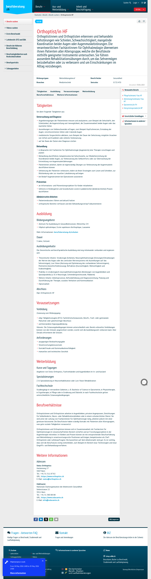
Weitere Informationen (67, 95)
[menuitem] (42, 6)
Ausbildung (55, 91)
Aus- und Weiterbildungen (41, 553)
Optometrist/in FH (130, 104)
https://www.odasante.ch (52, 497)
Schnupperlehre (15, 557)
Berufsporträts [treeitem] (12, 62)
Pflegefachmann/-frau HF (133, 95)
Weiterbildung (88, 91)
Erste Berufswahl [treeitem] (13, 33)
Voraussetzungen (71, 91)
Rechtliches (132, 569)
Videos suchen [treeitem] (12, 28)
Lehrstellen (14, 553)
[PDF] (139, 21)
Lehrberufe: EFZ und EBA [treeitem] (16, 39)
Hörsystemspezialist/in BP (133, 108)
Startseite (38, 15)
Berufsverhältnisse (45, 95)
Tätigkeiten (42, 91)
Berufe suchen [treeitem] (12, 21)
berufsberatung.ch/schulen (66, 232)
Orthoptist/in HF (67, 15)
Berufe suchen (54, 15)
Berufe (45, 15)
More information (18, 573)
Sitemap (125, 569)
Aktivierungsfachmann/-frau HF (134, 100)
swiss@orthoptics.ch (52, 479)
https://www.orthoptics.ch (52, 476)
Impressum (140, 569)
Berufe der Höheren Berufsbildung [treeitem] (14, 46)
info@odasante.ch (51, 500)
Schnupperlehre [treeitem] (12, 68)
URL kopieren (114, 519)
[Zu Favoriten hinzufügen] (143, 21)
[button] (36, 519)
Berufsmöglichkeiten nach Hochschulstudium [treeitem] (16, 55)
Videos (35, 557)
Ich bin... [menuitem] (140, 9)
